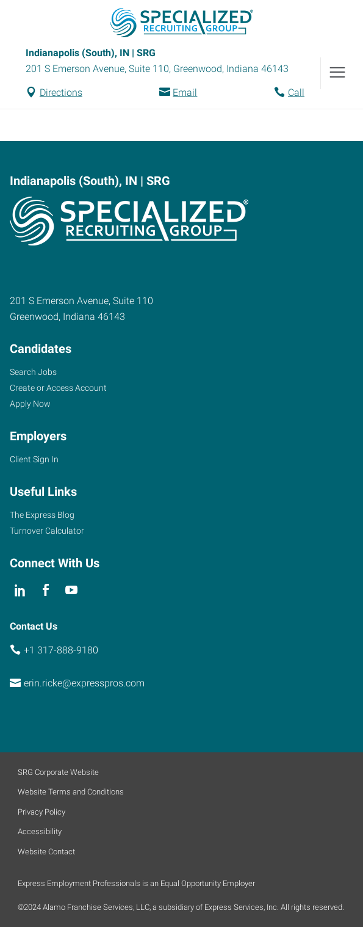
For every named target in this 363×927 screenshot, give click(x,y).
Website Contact (46, 851)
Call (296, 92)
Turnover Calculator (47, 531)
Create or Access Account (58, 388)
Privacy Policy (41, 811)
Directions (61, 92)
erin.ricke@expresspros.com (84, 683)
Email (185, 92)
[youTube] (72, 591)
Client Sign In (34, 459)
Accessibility (40, 831)
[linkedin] (20, 591)
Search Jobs (33, 372)
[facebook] (45, 591)
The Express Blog (42, 515)
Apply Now (30, 404)
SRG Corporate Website (58, 772)
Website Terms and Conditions (71, 791)
